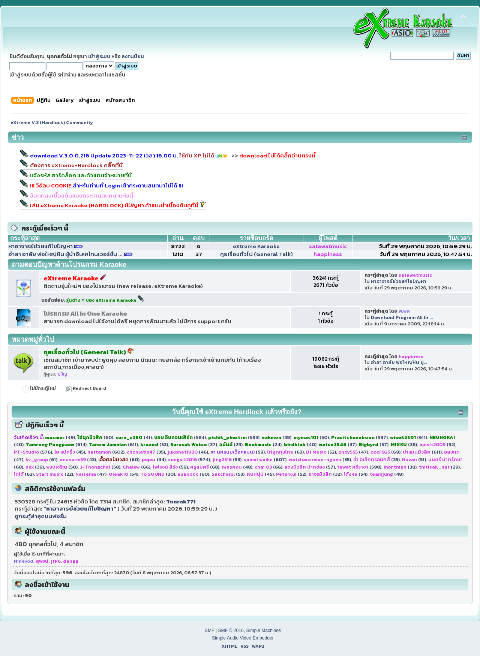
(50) (311, 437)
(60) (95, 437)
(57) (373, 444)
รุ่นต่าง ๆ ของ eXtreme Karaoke (105, 300)
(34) (154, 459)
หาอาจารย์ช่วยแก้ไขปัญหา (40, 246)
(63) (285, 451)
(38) (276, 437)
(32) (325, 474)
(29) (231, 444)
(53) (154, 444)
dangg (70, 561)
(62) (24, 474)
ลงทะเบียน (133, 56)
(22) (54, 474)
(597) (359, 437)
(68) (204, 466)
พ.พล (404, 311)
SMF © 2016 (230, 630)
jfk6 (56, 561)
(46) (187, 451)
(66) (136, 466)
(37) (193, 444)
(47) (353, 451)
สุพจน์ (42, 561)
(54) (123, 474)
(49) (60, 437)
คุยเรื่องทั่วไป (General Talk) (256, 254)
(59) (237, 451)
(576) (33, 451)
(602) (105, 451)
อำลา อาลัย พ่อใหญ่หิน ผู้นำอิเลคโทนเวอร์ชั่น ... (65, 254)
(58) (100, 466)
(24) (263, 444)
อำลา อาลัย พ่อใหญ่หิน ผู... (399, 362)
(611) (408, 437)
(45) (69, 451)
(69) (385, 451)
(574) (189, 459)
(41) (134, 437)
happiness (328, 254)
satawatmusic (328, 246)
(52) (437, 444)
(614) (56, 444)
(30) (158, 474)
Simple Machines (263, 630)
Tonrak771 (181, 501)
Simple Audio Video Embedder (243, 638)
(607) (265, 459)
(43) (78, 459)
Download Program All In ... (402, 317)
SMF (209, 630)
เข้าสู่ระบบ (99, 56)
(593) (234, 437)
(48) (237, 466)
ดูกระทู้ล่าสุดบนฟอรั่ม (41, 516)
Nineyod (23, 561)
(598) (359, 466)
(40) (300, 444)
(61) (41, 459)
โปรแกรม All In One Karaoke (85, 313)
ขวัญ (62, 374)
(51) (414, 459)
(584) (180, 437)
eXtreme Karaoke (256, 246)
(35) (146, 451)
